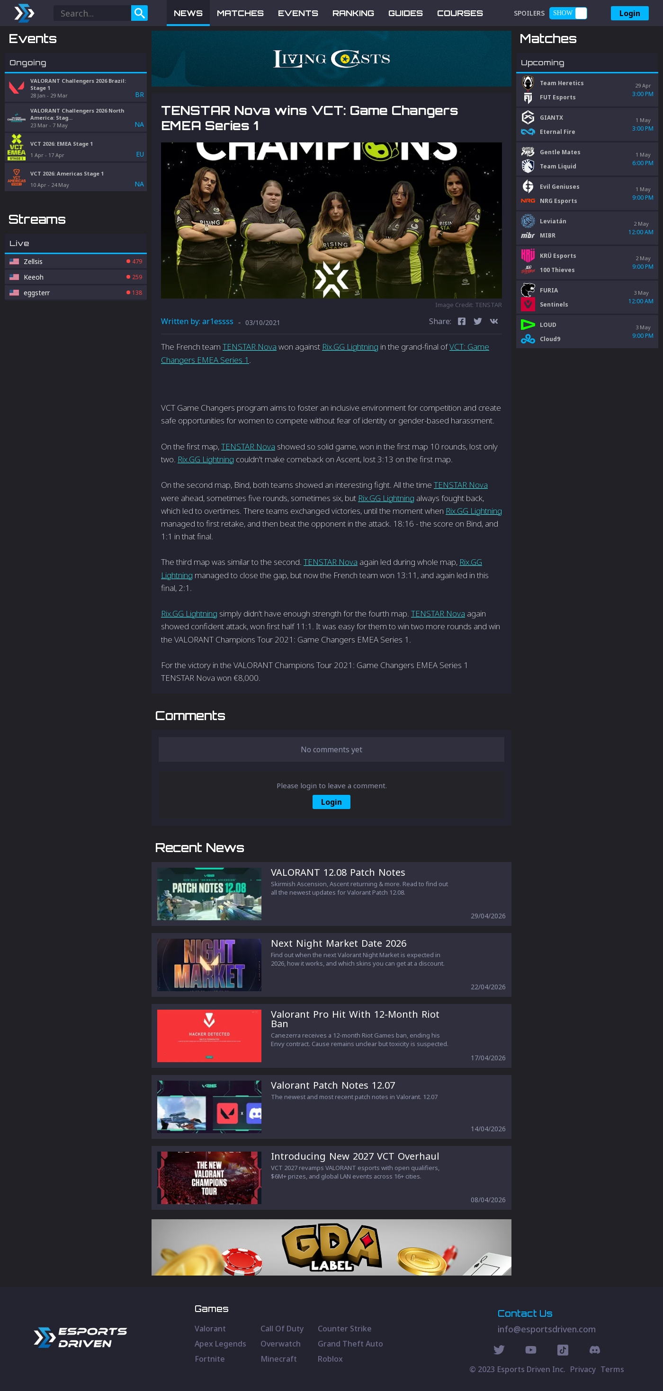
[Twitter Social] (499, 1351)
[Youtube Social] (531, 1351)
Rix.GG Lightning (350, 346)
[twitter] (478, 322)
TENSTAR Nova (250, 346)
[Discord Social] (562, 1351)
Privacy (583, 1369)
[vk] (494, 322)
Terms (612, 1369)
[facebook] (461, 322)
